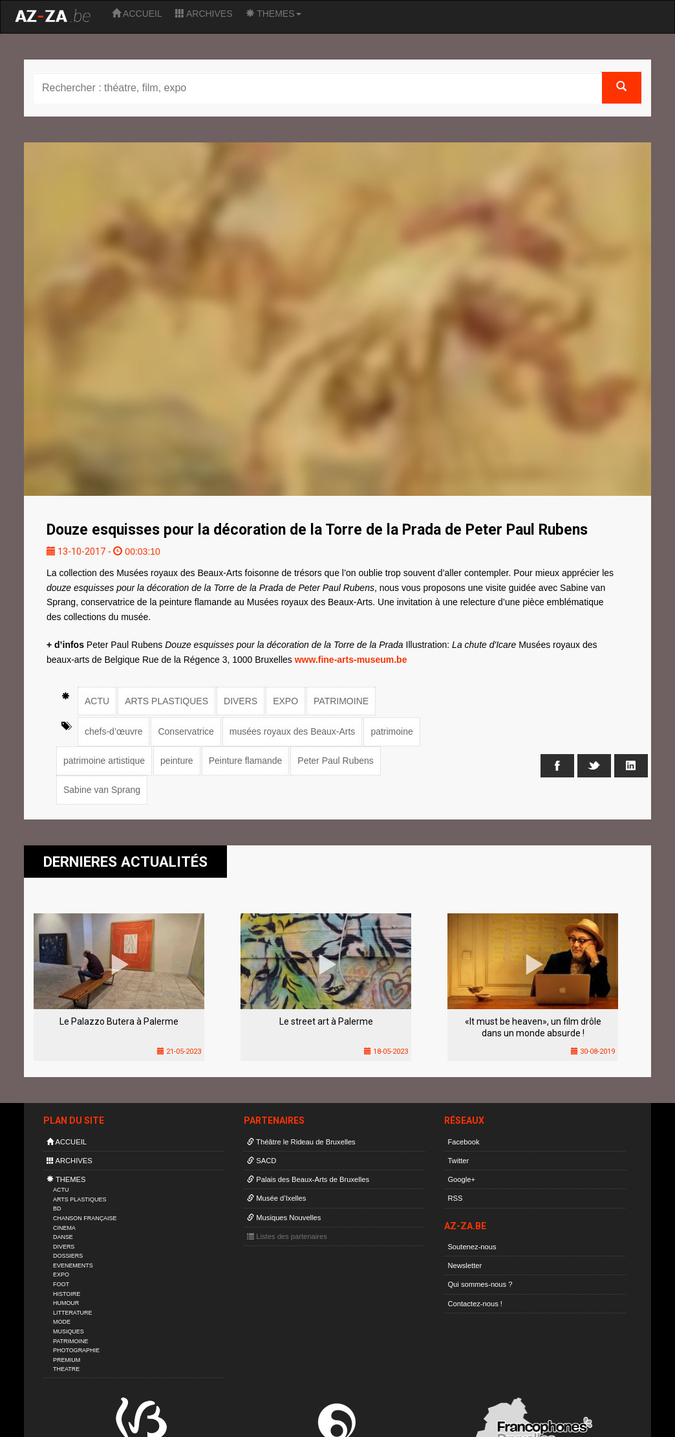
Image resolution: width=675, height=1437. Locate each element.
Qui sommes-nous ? (479, 1284)
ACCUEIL (137, 13)
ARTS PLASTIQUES (166, 701)
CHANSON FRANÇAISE (85, 1218)
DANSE (63, 1237)
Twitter (458, 1160)
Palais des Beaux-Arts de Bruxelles (308, 1179)
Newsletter (464, 1265)
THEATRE (66, 1369)
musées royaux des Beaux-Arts (293, 731)
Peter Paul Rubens (335, 760)
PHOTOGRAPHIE (76, 1350)
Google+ (461, 1179)
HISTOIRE (66, 1294)
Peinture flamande (246, 760)
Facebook (463, 1142)
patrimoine (391, 731)
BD (57, 1208)
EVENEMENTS (73, 1265)
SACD (261, 1160)
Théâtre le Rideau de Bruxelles (301, 1142)
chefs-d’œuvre (113, 731)
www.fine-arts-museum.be (351, 659)
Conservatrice (185, 731)
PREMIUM (66, 1360)
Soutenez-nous (471, 1247)
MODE (61, 1322)
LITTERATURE (72, 1312)
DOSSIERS (68, 1256)
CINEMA (64, 1228)
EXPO (285, 701)
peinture (176, 760)
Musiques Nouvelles (284, 1217)
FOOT (61, 1284)
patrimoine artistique (104, 760)
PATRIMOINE (341, 701)
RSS (454, 1198)
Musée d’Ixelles (276, 1198)
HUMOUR (66, 1303)
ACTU (97, 701)
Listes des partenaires (287, 1236)
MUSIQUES (68, 1331)
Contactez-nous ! (474, 1304)
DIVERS (240, 701)
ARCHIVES (204, 13)
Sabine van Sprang (101, 790)
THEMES (273, 13)
